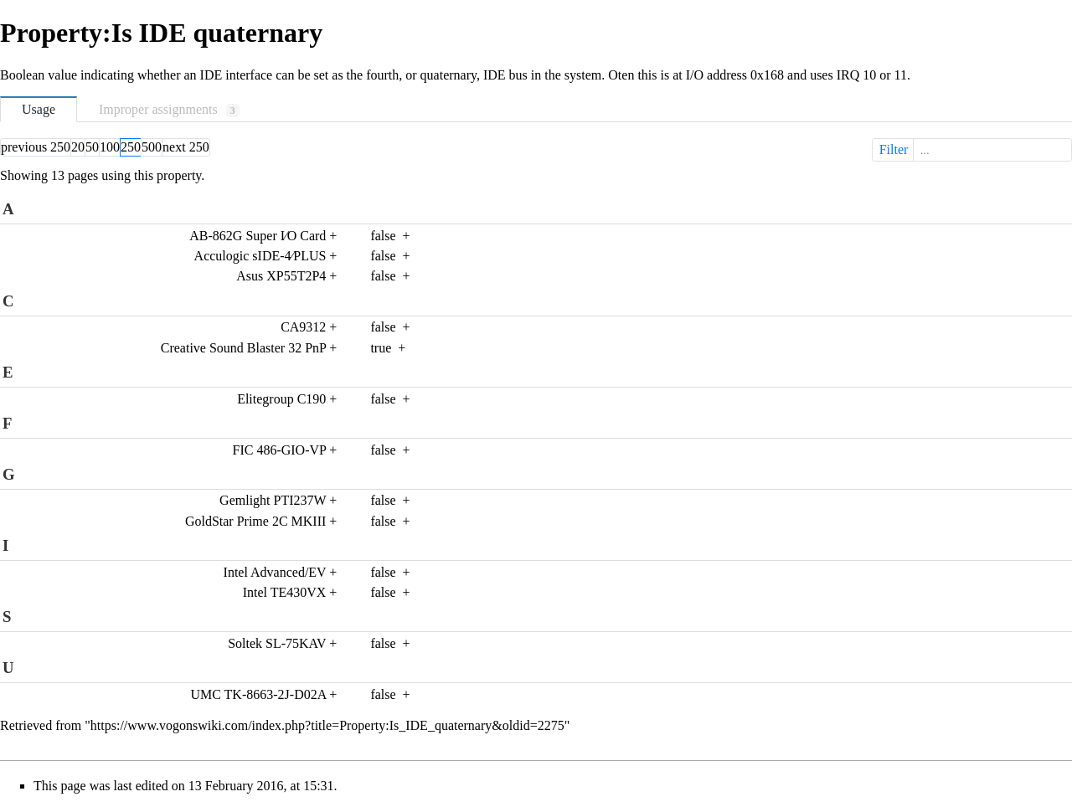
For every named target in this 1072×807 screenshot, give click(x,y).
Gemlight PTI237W (272, 500)
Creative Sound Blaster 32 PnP (244, 348)
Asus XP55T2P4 (281, 276)
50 (92, 147)
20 (78, 147)
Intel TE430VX (285, 592)
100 (110, 147)
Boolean (22, 75)
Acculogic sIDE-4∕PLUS (260, 256)
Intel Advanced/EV (275, 572)
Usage (38, 109)
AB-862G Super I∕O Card (257, 236)
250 (131, 147)
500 (152, 147)
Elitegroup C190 (281, 399)
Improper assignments (169, 109)
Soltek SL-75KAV (277, 643)
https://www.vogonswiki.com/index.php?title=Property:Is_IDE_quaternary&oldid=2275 (327, 725)
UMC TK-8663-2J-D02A (258, 694)
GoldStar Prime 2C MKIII (255, 521)
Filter (973, 149)
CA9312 (303, 327)
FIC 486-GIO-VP (280, 450)
